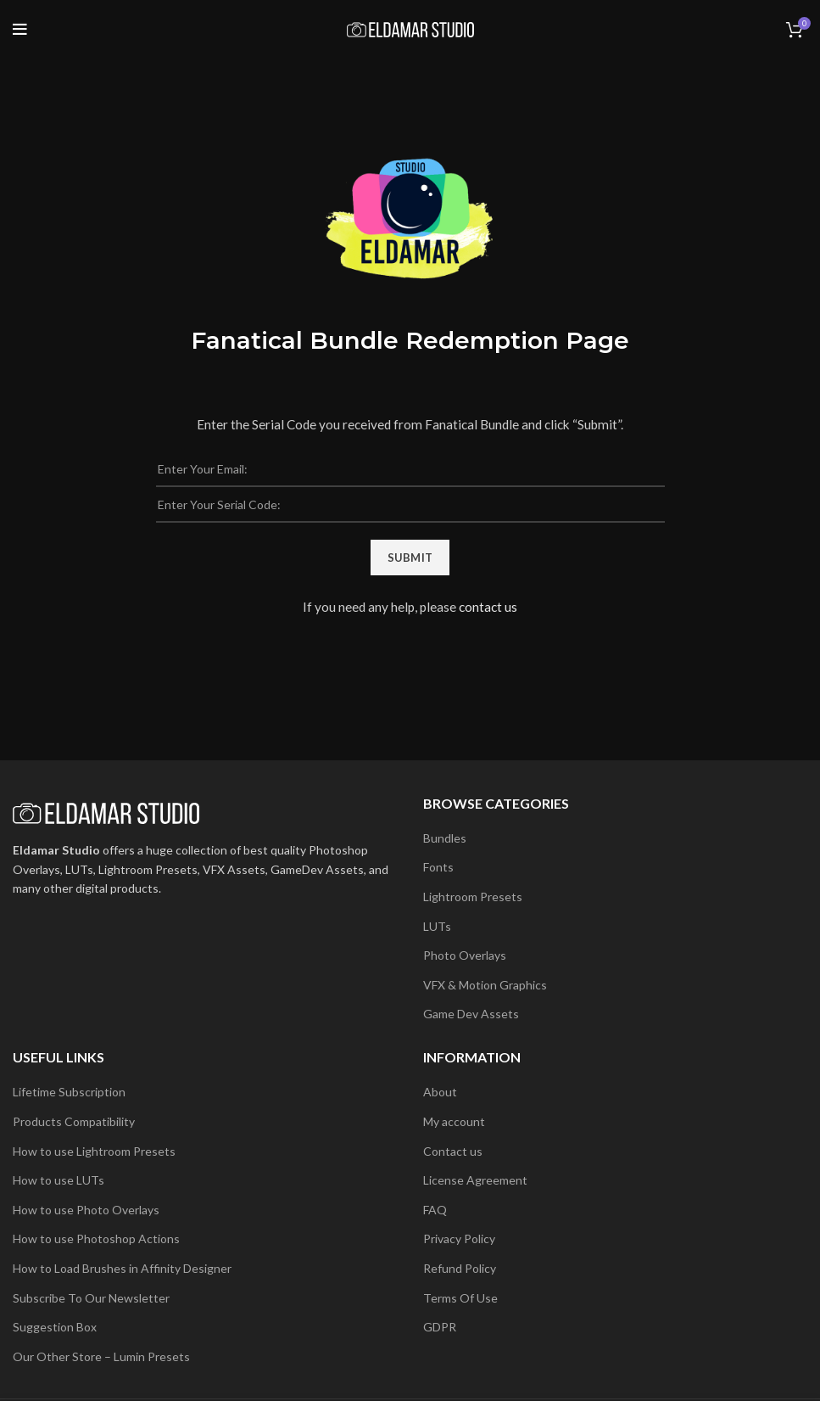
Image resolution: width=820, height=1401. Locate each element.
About (440, 1091)
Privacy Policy (459, 1238)
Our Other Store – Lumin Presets (101, 1356)
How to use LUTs (58, 1180)
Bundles (444, 838)
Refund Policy (459, 1268)
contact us (488, 606)
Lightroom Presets (472, 896)
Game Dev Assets (471, 1013)
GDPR (439, 1327)
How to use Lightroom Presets (94, 1151)
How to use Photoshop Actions (96, 1238)
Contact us (453, 1151)
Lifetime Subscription (69, 1091)
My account (454, 1121)
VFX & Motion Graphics (485, 985)
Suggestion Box (55, 1327)
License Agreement (475, 1180)
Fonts (438, 867)
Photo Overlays (464, 955)
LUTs (437, 926)
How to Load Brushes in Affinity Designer (122, 1268)
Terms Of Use (460, 1298)
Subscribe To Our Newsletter (91, 1298)
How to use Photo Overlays (86, 1209)
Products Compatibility (74, 1121)
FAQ (435, 1209)
